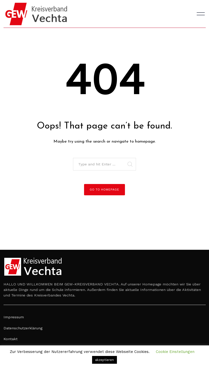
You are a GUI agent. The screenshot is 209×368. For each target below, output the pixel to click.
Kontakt (11, 339)
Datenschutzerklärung (23, 328)
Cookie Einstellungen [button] (175, 351)
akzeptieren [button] (104, 360)
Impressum (14, 317)
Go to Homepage (104, 189)
